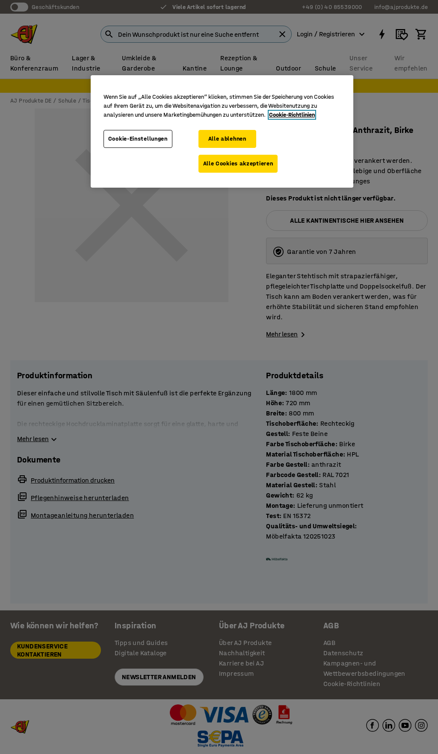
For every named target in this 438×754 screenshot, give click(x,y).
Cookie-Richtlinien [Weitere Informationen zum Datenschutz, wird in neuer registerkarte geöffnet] (292, 114)
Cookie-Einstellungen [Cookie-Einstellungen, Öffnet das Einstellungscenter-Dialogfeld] (138, 138)
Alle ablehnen (227, 138)
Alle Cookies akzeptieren (238, 163)
